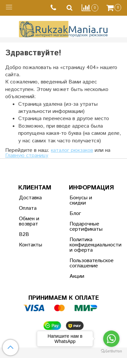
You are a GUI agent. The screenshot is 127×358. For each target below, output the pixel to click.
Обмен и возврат (29, 221)
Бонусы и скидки (81, 200)
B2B (24, 234)
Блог (75, 213)
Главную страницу (26, 155)
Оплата (28, 208)
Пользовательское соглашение (86, 263)
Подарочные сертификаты (86, 226)
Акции (77, 276)
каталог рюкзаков (72, 150)
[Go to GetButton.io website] (111, 351)
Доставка (30, 198)
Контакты (30, 245)
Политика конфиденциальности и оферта (86, 245)
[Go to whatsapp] (111, 339)
